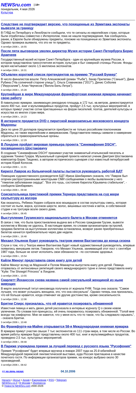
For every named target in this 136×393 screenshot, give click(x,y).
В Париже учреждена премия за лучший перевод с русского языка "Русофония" (66, 346)
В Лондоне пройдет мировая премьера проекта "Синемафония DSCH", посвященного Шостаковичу (59, 146)
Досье (16, 380)
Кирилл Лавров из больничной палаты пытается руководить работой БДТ (62, 171)
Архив (26, 380)
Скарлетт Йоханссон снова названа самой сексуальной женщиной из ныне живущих (62, 282)
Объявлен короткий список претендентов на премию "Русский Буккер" (59, 74)
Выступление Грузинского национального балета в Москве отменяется (59, 218)
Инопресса (39, 383)
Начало (6, 380)
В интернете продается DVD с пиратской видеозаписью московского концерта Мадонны (65, 123)
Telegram (61, 380)
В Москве (24, 383)
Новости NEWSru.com (17, 385)
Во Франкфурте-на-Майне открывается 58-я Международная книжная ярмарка (64, 326)
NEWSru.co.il (9, 383)
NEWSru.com (16, 4)
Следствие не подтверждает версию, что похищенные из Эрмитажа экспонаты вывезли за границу (65, 26)
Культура (7, 12)
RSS (51, 380)
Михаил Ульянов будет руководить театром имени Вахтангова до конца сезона (65, 241)
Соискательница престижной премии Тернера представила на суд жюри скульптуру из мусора (60, 196)
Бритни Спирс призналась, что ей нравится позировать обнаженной (57, 303)
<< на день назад (12, 371)
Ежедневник (39, 380)
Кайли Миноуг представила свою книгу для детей (41, 260)
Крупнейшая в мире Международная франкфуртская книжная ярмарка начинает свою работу (66, 96)
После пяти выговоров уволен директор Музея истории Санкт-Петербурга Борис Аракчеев (67, 53)
